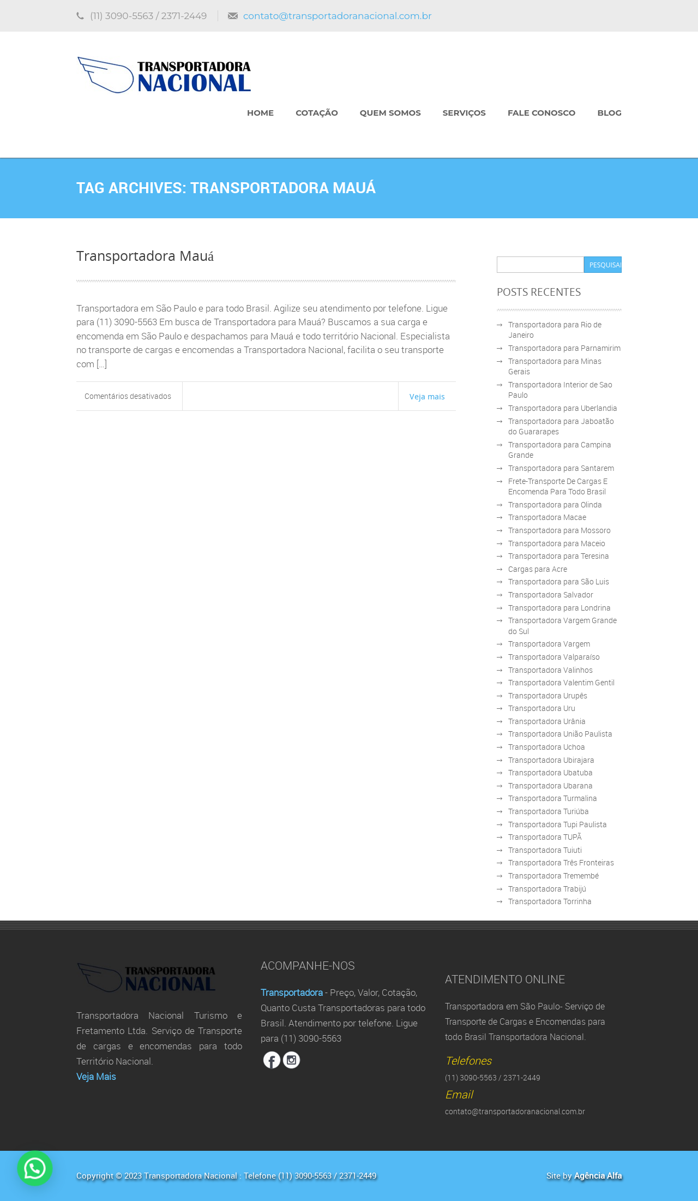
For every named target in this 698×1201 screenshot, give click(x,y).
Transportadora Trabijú (547, 888)
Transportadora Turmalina (552, 798)
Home (260, 112)
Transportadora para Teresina (558, 556)
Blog (609, 112)
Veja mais (427, 396)
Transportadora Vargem (549, 643)
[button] (17, 1174)
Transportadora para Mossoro (559, 530)
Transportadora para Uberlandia (562, 408)
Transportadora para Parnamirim (564, 348)
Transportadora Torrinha (550, 901)
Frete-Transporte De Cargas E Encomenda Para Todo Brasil (557, 486)
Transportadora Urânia (547, 721)
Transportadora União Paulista (560, 733)
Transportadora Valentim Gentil (561, 682)
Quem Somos (390, 112)
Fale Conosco (541, 112)
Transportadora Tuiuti (545, 850)
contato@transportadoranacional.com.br (337, 15)
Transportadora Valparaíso (554, 657)
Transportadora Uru (541, 708)
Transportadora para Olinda (555, 504)
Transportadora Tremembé (553, 875)
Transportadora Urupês (547, 695)
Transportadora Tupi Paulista (557, 824)
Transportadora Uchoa (546, 747)
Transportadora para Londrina (559, 607)
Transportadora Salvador (550, 594)
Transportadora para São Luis (558, 581)
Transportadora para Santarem (561, 468)
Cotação (317, 112)
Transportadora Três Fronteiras (561, 862)
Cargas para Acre (537, 569)
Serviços (464, 112)
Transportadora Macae (547, 517)
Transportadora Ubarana (550, 785)
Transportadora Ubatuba (550, 772)
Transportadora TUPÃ (545, 837)
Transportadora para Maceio (556, 543)
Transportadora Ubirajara (551, 760)
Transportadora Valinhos (550, 670)
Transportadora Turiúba (548, 811)
